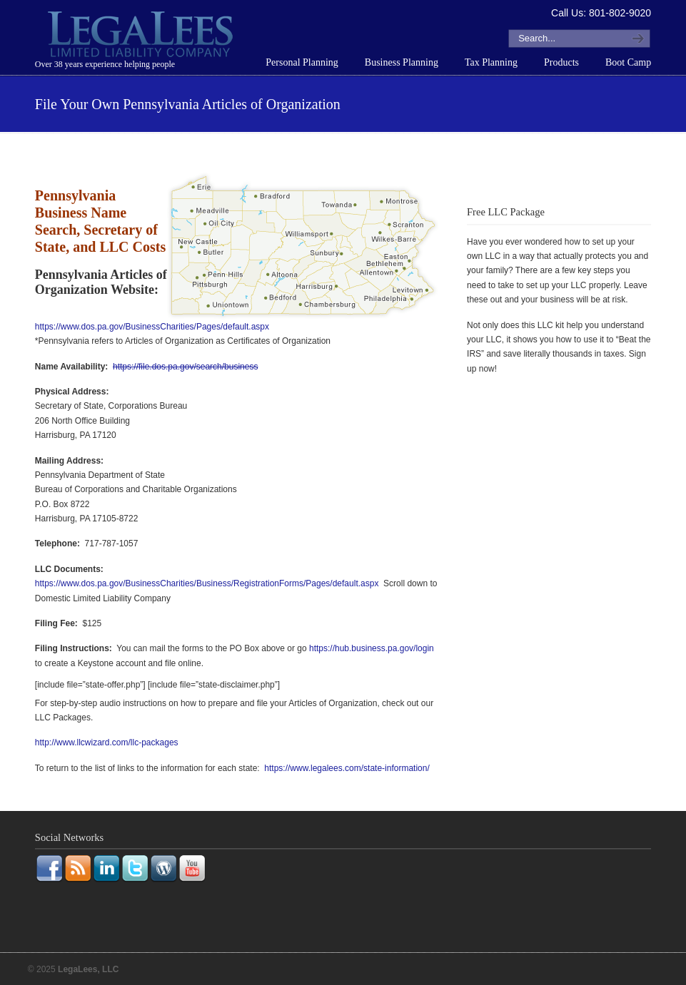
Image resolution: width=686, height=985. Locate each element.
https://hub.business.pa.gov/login (371, 648)
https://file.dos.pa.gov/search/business (185, 367)
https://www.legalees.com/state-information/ (346, 768)
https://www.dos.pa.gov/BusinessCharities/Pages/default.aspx (152, 327)
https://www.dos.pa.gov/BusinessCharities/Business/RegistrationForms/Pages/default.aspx (207, 583)
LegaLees (142, 36)
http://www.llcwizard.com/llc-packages (106, 742)
